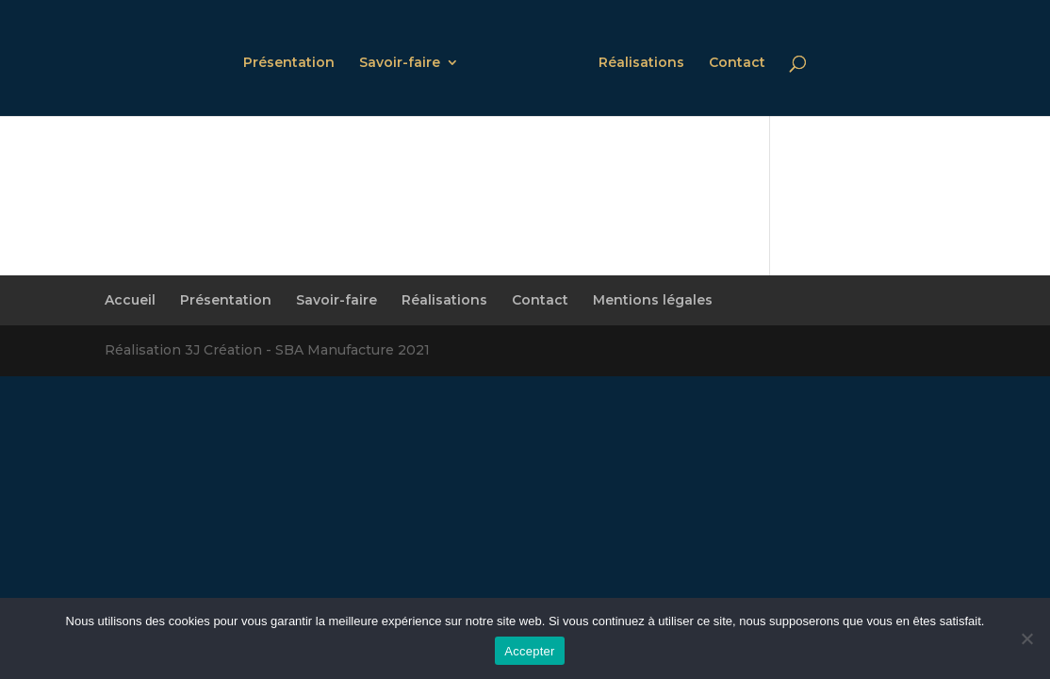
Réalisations (641, 63)
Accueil (130, 299)
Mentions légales (653, 299)
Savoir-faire (399, 63)
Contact (737, 63)
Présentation (289, 63)
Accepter (529, 651)
